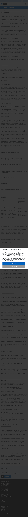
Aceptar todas (14, 263)
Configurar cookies (14, 266)
